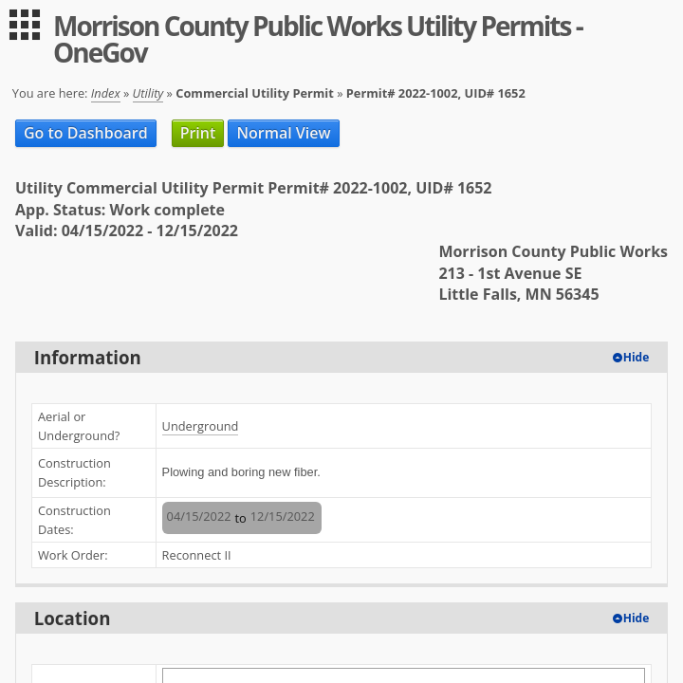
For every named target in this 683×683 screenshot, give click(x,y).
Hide (636, 357)
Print (198, 132)
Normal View (283, 132)
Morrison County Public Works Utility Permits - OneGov (317, 39)
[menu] (24, 24)
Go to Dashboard (86, 132)
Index (105, 93)
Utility (148, 93)
